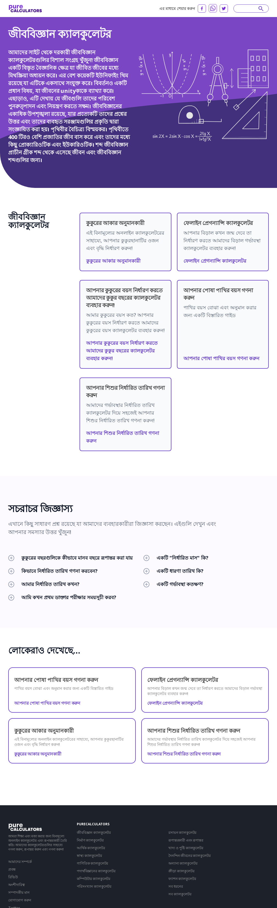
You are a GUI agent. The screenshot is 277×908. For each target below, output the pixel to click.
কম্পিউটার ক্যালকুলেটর (93, 878)
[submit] (261, 8)
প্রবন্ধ (12, 869)
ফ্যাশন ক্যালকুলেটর (182, 878)
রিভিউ (13, 877)
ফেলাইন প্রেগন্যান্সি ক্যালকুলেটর (214, 260)
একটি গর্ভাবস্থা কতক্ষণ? (173, 584)
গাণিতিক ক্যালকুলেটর (92, 863)
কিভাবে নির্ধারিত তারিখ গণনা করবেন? (53, 571)
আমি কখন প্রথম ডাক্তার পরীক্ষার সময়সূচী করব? (62, 597)
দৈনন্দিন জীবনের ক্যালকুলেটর (189, 855)
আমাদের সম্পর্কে (20, 861)
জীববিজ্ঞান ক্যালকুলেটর (94, 832)
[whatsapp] (213, 8)
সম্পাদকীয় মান (19, 892)
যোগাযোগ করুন (19, 900)
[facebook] (202, 8)
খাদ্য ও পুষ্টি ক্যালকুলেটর (185, 848)
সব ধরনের (175, 886)
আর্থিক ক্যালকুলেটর (91, 848)
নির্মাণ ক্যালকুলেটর (90, 840)
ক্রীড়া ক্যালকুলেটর (181, 871)
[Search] (248, 8)
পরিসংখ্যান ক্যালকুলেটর (94, 886)
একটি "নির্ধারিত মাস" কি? (175, 557)
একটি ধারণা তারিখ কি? (173, 571)
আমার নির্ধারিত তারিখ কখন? (44, 584)
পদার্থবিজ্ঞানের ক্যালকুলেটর (96, 871)
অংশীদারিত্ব (16, 884)
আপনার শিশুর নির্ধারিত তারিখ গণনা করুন (184, 754)
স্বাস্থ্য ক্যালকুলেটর (89, 855)
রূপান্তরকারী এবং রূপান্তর (185, 840)
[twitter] (224, 8)
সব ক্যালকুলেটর (179, 894)
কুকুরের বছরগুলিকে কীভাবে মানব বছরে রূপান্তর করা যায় (70, 557)
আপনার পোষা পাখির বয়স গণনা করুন (221, 358)
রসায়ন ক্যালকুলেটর (182, 832)
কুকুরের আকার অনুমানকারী (113, 260)
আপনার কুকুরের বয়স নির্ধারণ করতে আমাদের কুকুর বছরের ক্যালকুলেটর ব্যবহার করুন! (122, 351)
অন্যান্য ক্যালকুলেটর (182, 863)
